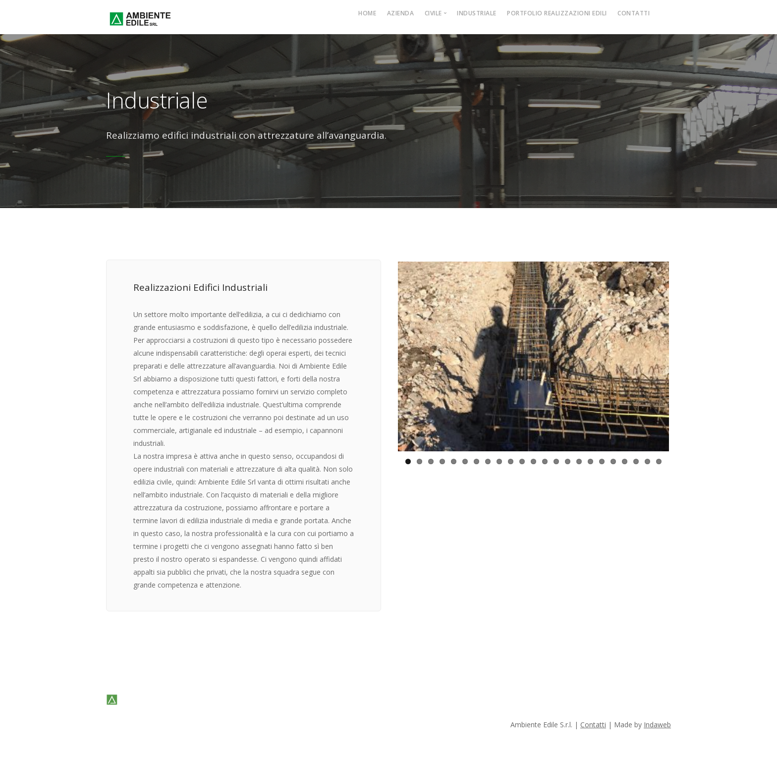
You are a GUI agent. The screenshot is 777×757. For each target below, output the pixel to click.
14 (556, 465)
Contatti (633, 13)
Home (367, 13)
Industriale (477, 13)
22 (647, 465)
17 (590, 465)
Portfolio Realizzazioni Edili (557, 13)
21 (636, 465)
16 (579, 465)
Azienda (400, 13)
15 (567, 465)
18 (602, 465)
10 (510, 465)
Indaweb (657, 724)
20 (624, 465)
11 (522, 465)
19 (613, 465)
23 (659, 465)
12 (533, 465)
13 (545, 465)
